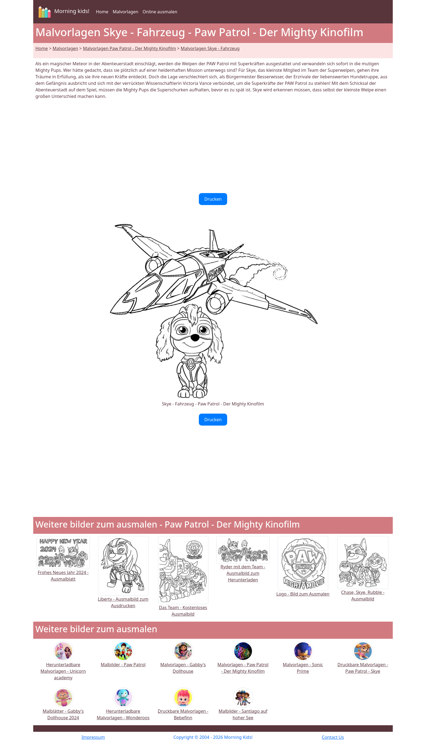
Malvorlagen (125, 12)
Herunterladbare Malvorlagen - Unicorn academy (63, 664)
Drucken (212, 199)
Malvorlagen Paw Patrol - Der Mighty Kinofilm (129, 48)
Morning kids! (62, 12)
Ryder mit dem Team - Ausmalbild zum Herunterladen (243, 564)
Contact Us (333, 737)
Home (102, 12)
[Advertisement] (213, 146)
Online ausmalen (160, 12)
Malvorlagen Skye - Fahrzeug (210, 48)
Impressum (93, 737)
